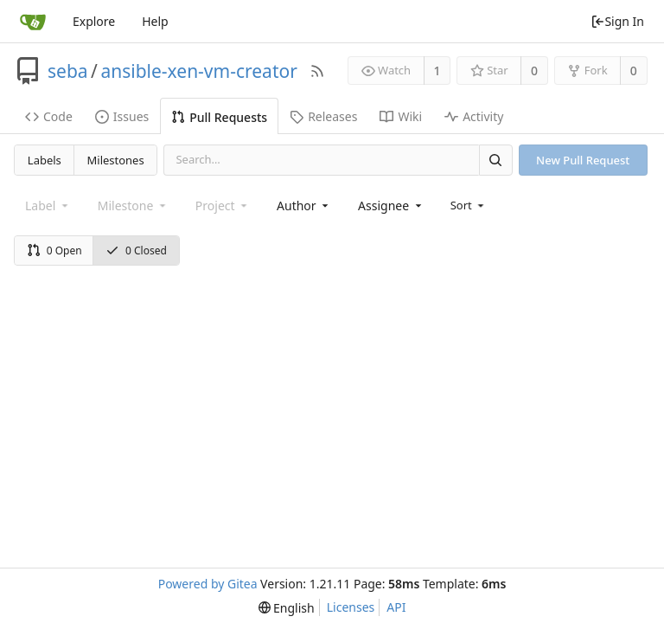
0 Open (54, 250)
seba (68, 71)
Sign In (617, 21)
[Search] (495, 160)
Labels (44, 160)
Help (155, 21)
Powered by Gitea (208, 583)
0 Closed (136, 250)
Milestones (115, 160)
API (395, 607)
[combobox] (303, 205)
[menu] (469, 205)
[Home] (33, 21)
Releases (323, 116)
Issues (122, 116)
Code (49, 116)
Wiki (401, 116)
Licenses (351, 607)
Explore (94, 21)
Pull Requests (219, 117)
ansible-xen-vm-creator (198, 71)
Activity (473, 116)
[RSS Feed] (317, 71)
